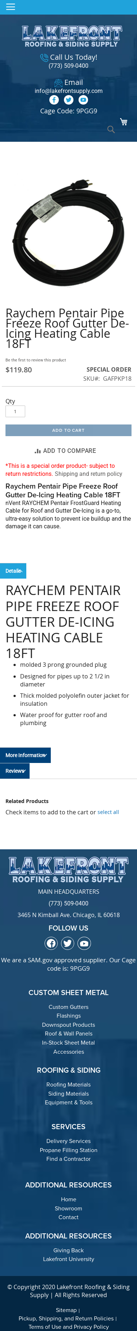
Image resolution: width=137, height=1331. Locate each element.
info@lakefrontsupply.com (69, 90)
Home (68, 1199)
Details (13, 571)
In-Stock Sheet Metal (68, 1042)
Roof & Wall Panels (68, 1033)
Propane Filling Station (69, 1150)
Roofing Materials (68, 1084)
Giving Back (68, 1250)
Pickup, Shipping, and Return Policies (66, 1318)
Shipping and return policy (88, 473)
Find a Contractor (68, 1159)
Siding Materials (68, 1093)
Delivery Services (68, 1141)
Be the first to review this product (35, 360)
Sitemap (66, 1310)
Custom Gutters (68, 1007)
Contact (68, 1217)
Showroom (68, 1208)
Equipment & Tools (68, 1102)
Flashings (69, 1015)
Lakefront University (68, 1259)
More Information (25, 755)
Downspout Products (68, 1025)
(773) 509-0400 (68, 65)
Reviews (14, 771)
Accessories (68, 1052)
